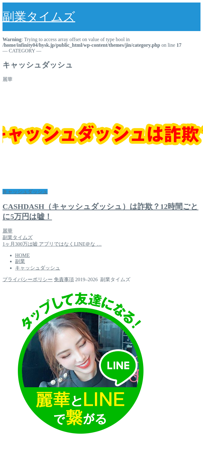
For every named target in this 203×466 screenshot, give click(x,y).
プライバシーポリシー (28, 279)
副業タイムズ (39, 16)
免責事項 (64, 279)
